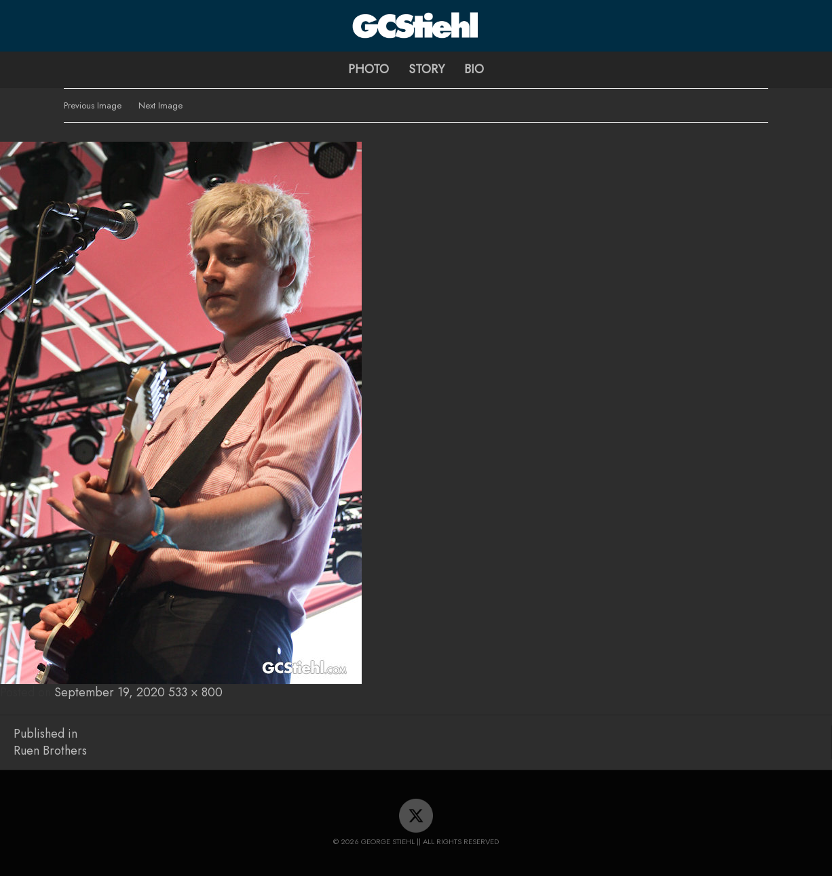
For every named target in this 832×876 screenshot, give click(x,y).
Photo (368, 69)
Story (427, 69)
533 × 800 (195, 692)
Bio (474, 69)
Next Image (160, 105)
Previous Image (92, 105)
